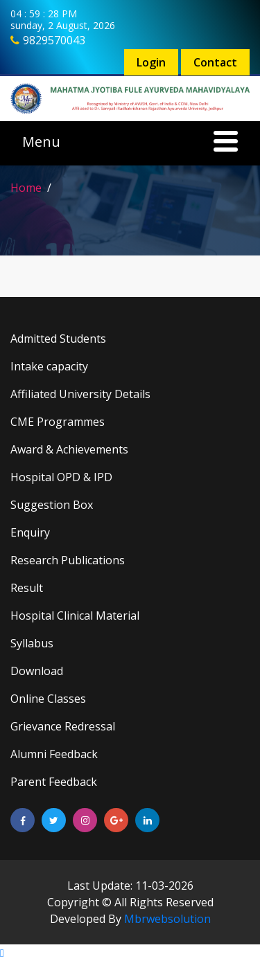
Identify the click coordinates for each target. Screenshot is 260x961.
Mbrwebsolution (167, 918)
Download (36, 671)
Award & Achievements (69, 449)
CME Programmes (57, 421)
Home (26, 187)
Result (26, 587)
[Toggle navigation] (130, 143)
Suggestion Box (51, 504)
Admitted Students (58, 338)
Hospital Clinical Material (74, 615)
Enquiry (30, 532)
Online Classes (48, 698)
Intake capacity (49, 366)
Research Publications (67, 560)
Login (151, 62)
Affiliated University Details (80, 394)
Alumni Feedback (54, 754)
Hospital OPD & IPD (61, 477)
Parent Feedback (53, 781)
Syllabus (31, 643)
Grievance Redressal (62, 726)
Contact (215, 62)
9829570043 (54, 40)
